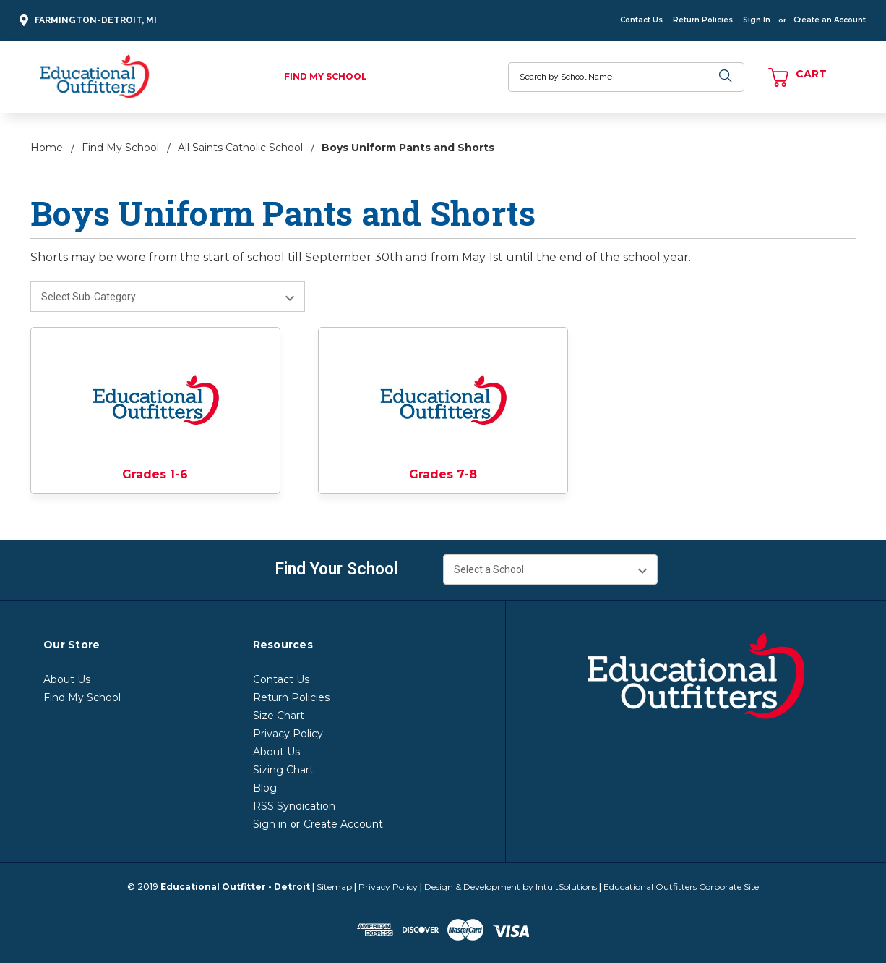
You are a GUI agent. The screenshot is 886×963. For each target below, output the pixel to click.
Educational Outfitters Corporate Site (681, 886)
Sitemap (334, 886)
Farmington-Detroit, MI (86, 20)
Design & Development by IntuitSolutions (510, 886)
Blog (265, 787)
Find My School (325, 76)
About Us (66, 679)
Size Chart (278, 715)
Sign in (270, 824)
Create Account (343, 824)
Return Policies (703, 20)
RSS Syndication (294, 806)
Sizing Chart (283, 769)
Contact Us (641, 20)
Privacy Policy (288, 733)
